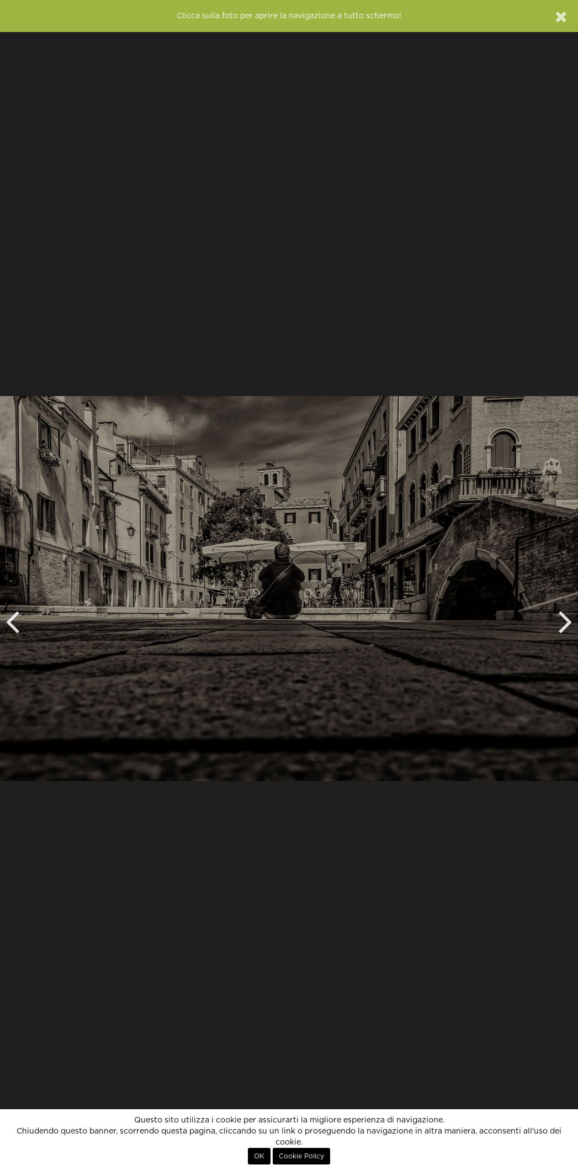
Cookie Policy (301, 1156)
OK (259, 1156)
